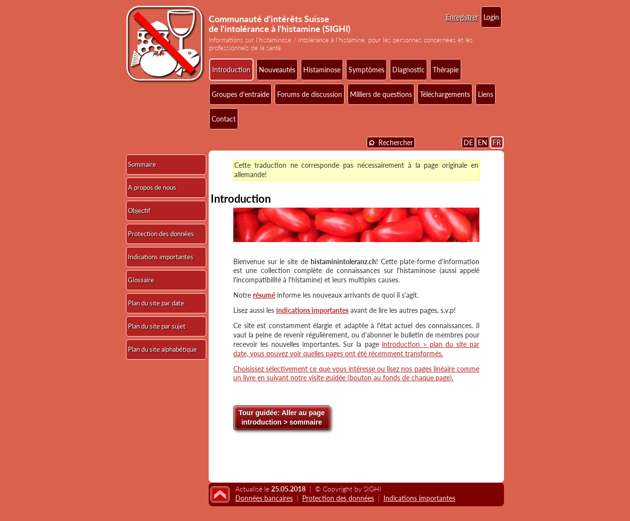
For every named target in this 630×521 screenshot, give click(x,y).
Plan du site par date (156, 303)
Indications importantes (160, 257)
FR (497, 142)
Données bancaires (264, 498)
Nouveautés (277, 69)
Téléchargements (445, 94)
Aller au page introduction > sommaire (282, 418)
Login (491, 17)
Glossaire (141, 280)
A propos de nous (152, 187)
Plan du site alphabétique (162, 349)
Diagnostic (408, 69)
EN (482, 142)
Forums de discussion (309, 94)
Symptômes (366, 69)
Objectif (139, 211)
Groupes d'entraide (240, 94)
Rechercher (391, 142)
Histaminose (322, 69)
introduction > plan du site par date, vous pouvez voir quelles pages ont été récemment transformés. (356, 349)
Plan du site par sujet (157, 326)
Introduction (231, 69)
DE (468, 142)
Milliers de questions (381, 94)
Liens (485, 94)
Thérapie (446, 69)
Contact (224, 119)
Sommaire (142, 164)
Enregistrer (462, 17)
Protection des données (161, 234)
